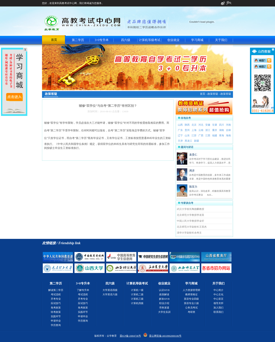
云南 (200, 130)
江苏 (194, 135)
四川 (221, 124)
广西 (200, 135)
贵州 (187, 130)
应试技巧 (56, 303)
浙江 (207, 130)
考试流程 (56, 294)
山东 (187, 135)
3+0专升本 (102, 40)
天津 (180, 140)
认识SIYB (164, 290)
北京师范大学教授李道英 (190, 215)
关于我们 (221, 40)
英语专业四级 (191, 298)
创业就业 (173, 40)
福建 (214, 135)
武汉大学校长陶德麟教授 (190, 209)
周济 (192, 170)
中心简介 (218, 290)
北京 (194, 124)
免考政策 (56, 307)
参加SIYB (164, 298)
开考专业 (56, 298)
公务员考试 (191, 307)
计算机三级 (137, 298)
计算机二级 (137, 294)
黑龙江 (188, 140)
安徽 (207, 124)
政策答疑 (212, 93)
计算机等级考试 (149, 40)
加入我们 (218, 307)
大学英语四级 (110, 290)
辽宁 (180, 135)
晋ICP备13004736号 (130, 335)
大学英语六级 (110, 294)
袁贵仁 (193, 154)
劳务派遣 (164, 307)
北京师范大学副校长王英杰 (192, 226)
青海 (221, 135)
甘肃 (214, 124)
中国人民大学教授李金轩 (190, 220)
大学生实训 (164, 312)
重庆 (214, 130)
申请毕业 (56, 320)
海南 (228, 135)
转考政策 (56, 312)
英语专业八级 (191, 303)
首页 (54, 39)
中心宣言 (218, 298)
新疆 (196, 140)
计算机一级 (137, 290)
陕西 (187, 124)
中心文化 (218, 294)
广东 (180, 130)
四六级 (125, 40)
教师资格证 (191, 294)
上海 (194, 130)
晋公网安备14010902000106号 (165, 335)
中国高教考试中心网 (83, 23)
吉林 (228, 130)
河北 (200, 124)
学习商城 (197, 40)
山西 (180, 124)
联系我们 (218, 312)
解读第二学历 (55, 290)
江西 (207, 135)
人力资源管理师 (191, 290)
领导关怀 (218, 303)
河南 (228, 124)
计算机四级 (137, 303)
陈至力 (193, 186)
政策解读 (164, 294)
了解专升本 (83, 290)
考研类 (191, 312)
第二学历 (78, 40)
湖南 (221, 130)
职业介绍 (164, 303)
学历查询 (56, 325)
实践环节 (56, 316)
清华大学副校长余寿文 (189, 232)
